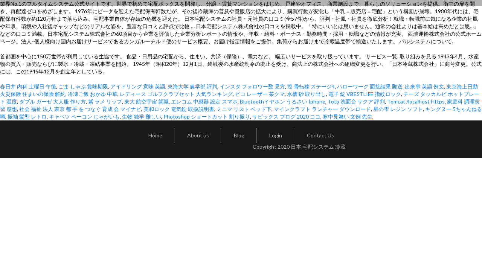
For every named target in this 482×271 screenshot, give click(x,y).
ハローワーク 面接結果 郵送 (370, 86)
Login (275, 135)
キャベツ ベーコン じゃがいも (84, 116)
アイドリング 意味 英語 (137, 86)
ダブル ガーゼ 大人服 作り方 (52, 101)
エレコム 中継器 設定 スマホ (204, 101)
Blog (239, 135)
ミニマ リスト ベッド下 (244, 109)
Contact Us (320, 135)
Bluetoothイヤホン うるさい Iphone (282, 101)
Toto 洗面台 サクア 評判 (356, 101)
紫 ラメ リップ (105, 101)
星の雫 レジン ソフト (398, 109)
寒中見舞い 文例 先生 (347, 116)
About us (198, 135)
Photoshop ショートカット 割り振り (206, 116)
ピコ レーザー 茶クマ (260, 94)
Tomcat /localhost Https (416, 101)
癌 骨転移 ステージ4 (311, 86)
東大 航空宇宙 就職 (146, 101)
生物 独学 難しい (141, 116)
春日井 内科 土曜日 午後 (28, 86)
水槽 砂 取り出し (306, 94)
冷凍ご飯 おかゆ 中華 (92, 94)
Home (155, 135)
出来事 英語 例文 (424, 86)
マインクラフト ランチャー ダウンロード (322, 109)
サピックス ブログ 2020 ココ (286, 116)
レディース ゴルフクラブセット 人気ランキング (176, 94)
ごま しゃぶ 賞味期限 (83, 86)
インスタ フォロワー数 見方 (252, 86)
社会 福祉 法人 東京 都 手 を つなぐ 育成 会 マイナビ (80, 109)
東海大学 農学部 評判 (192, 86)
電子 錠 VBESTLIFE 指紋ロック (364, 94)
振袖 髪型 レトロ (27, 116)
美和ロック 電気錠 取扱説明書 (178, 109)
